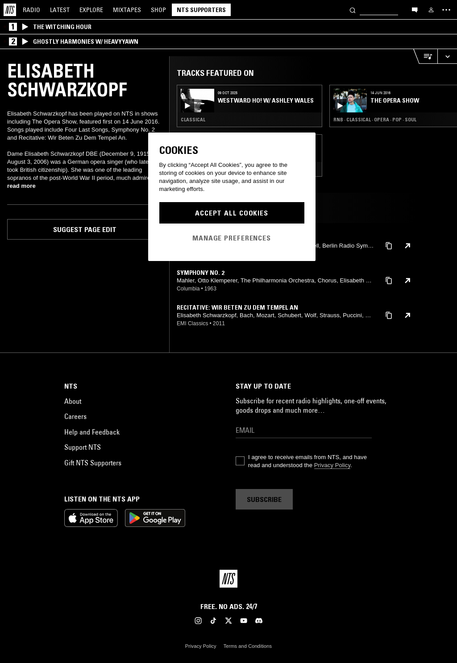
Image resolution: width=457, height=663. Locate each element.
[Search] (352, 9)
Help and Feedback (92, 431)
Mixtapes (127, 10)
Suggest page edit (84, 229)
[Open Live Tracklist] (425, 56)
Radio (31, 10)
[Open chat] (414, 9)
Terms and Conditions (248, 646)
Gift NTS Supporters (92, 462)
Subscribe (264, 499)
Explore (91, 10)
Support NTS (82, 447)
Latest (60, 10)
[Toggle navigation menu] (446, 10)
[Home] (10, 10)
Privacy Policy (332, 465)
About (72, 401)
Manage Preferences (231, 237)
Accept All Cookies (231, 212)
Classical (193, 119)
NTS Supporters (201, 10)
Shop (158, 10)
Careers (75, 416)
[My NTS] (431, 10)
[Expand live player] (447, 56)
